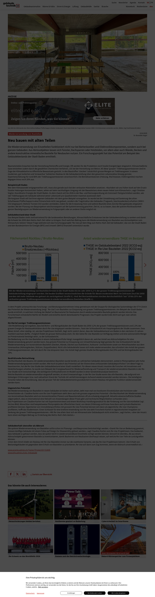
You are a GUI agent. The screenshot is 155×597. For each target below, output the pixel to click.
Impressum (40, 593)
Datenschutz (30, 593)
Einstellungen (71, 593)
